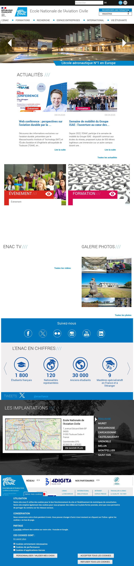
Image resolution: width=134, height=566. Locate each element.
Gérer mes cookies (33, 494)
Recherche (43, 20)
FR (120, 2)
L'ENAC (5, 20)
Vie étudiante (119, 20)
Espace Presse (100, 494)
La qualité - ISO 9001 (119, 494)
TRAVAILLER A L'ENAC (118, 490)
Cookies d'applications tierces (30, 550)
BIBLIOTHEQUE (82, 494)
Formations (23, 20)
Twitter (43, 334)
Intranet (98, 490)
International (95, 20)
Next (124, 43)
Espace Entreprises (68, 20)
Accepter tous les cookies (96, 555)
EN (125, 2)
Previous (10, 43)
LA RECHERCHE (67, 494)
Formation (84, 193)
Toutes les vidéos (62, 268)
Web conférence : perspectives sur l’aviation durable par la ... (40, 122)
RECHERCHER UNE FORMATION (115, 10)
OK (105, 3)
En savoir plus (19, 539)
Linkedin (101, 334)
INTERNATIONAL (83, 490)
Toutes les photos (123, 315)
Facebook (28, 334)
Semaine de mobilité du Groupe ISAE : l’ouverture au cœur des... (89, 122)
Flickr (57, 334)
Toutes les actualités (107, 157)
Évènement (20, 193)
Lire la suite (60, 149)
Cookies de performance (28, 547)
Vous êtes (115, 14)
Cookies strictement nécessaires (31, 544)
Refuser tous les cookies (95, 562)
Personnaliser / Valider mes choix (35, 555)
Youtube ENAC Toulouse (87, 334)
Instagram (72, 334)
